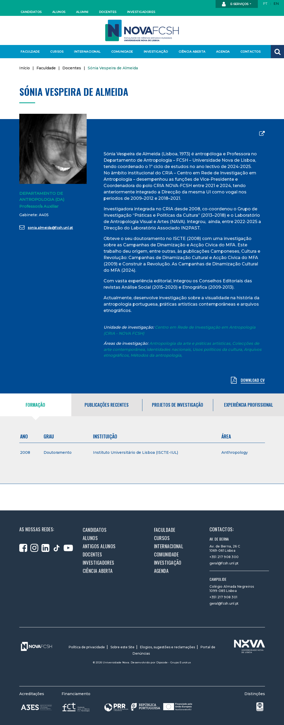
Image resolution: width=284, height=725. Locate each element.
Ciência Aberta (192, 51)
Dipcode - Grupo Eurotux (173, 662)
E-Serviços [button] (235, 4)
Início (24, 68)
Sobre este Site (122, 647)
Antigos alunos (99, 546)
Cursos (56, 51)
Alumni (82, 12)
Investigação (156, 51)
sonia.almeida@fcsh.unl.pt (46, 227)
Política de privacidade (87, 647)
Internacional (87, 51)
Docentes (108, 12)
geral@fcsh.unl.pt (224, 563)
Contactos (250, 51)
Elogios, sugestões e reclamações (167, 647)
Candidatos (31, 12)
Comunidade (122, 51)
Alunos (59, 12)
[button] (277, 51)
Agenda (223, 51)
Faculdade (30, 51)
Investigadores (141, 12)
